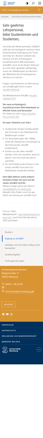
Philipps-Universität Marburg (13, 351)
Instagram (11, 314)
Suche (32, 3)
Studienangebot (12, 254)
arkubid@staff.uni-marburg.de (17, 189)
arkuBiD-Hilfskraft (11, 89)
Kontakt (8, 304)
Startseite (4, 16)
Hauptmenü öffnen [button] (39, 3)
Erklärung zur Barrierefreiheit (19, 336)
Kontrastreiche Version (26, 3)
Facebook (3, 314)
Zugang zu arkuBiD (14, 238)
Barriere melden (11, 341)
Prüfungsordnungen (14, 260)
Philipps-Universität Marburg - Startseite (10, 3)
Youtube (7, 314)
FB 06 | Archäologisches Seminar (39, 10)
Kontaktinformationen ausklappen (39, 349)
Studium (9, 232)
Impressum (8, 325)
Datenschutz (9, 330)
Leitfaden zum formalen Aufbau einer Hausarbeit (22, 246)
